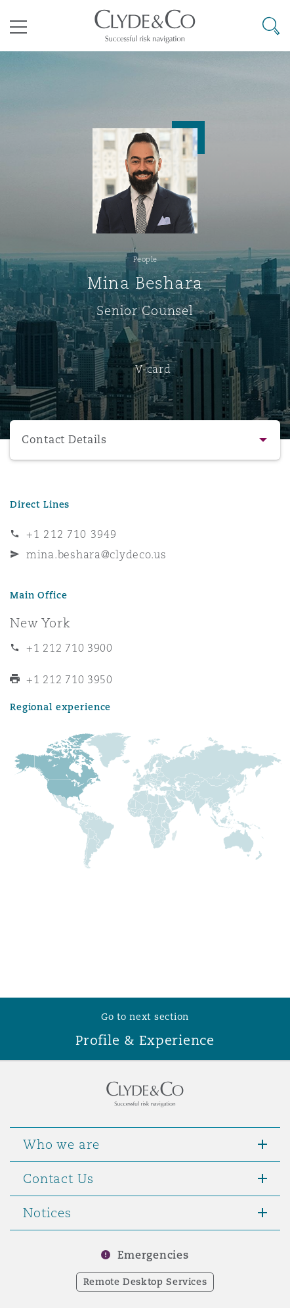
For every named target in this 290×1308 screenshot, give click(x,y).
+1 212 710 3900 (69, 647)
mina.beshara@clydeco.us (96, 554)
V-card (153, 368)
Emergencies (152, 1255)
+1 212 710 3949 (71, 534)
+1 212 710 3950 (69, 679)
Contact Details (64, 440)
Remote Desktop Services (145, 1282)
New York (40, 623)
